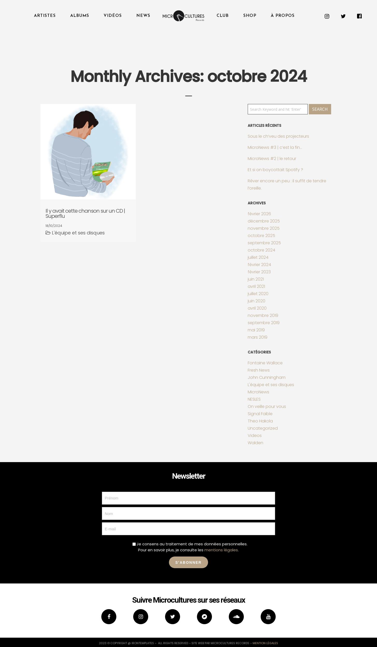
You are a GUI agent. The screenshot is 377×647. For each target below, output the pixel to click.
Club (223, 16)
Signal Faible (260, 414)
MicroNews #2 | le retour (272, 159)
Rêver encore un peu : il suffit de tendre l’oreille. (287, 184)
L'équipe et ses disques (271, 385)
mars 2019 (257, 337)
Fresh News (259, 370)
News (143, 16)
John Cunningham (267, 377)
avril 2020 (257, 308)
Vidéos (113, 16)
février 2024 (259, 265)
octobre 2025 (261, 236)
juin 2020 (256, 301)
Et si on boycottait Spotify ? (275, 170)
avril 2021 (256, 286)
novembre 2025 (264, 228)
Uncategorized (263, 428)
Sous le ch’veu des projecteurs (278, 136)
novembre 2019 (263, 315)
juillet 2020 (258, 294)
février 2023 (259, 272)
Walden (255, 443)
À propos (283, 16)
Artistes (45, 16)
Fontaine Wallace (265, 363)
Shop (249, 16)
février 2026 (259, 214)
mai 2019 (256, 330)
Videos (255, 436)
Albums (79, 16)
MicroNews (258, 392)
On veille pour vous (267, 406)
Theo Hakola (260, 421)
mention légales (265, 643)
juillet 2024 (258, 257)
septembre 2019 (264, 323)
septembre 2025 (264, 243)
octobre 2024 (261, 250)
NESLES (254, 399)
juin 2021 (256, 279)
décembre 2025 (264, 221)
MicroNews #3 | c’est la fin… (275, 147)
